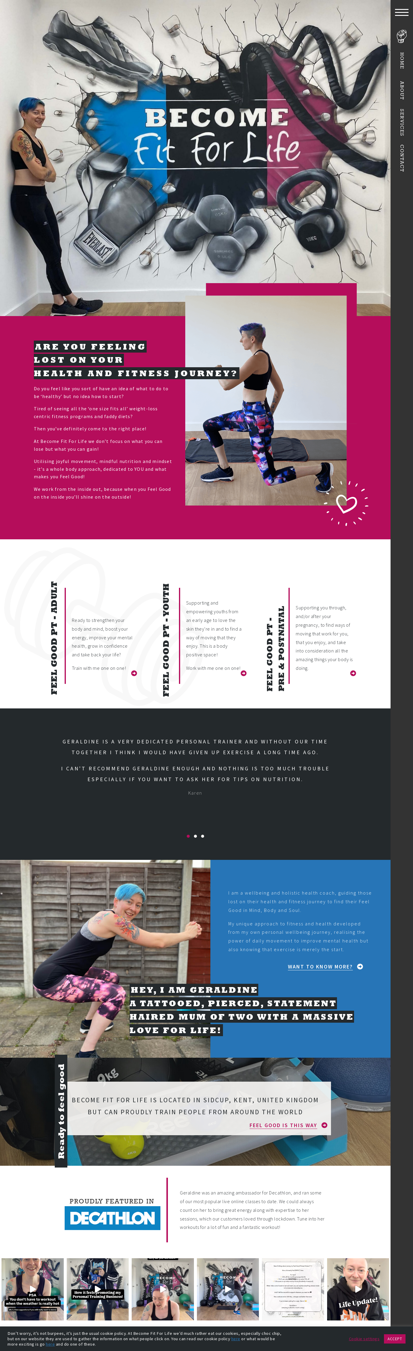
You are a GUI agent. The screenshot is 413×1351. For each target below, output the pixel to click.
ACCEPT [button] (395, 1338)
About (402, 90)
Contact (402, 158)
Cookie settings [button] (364, 1338)
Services (402, 123)
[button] (131, 673)
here (235, 1338)
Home (402, 60)
